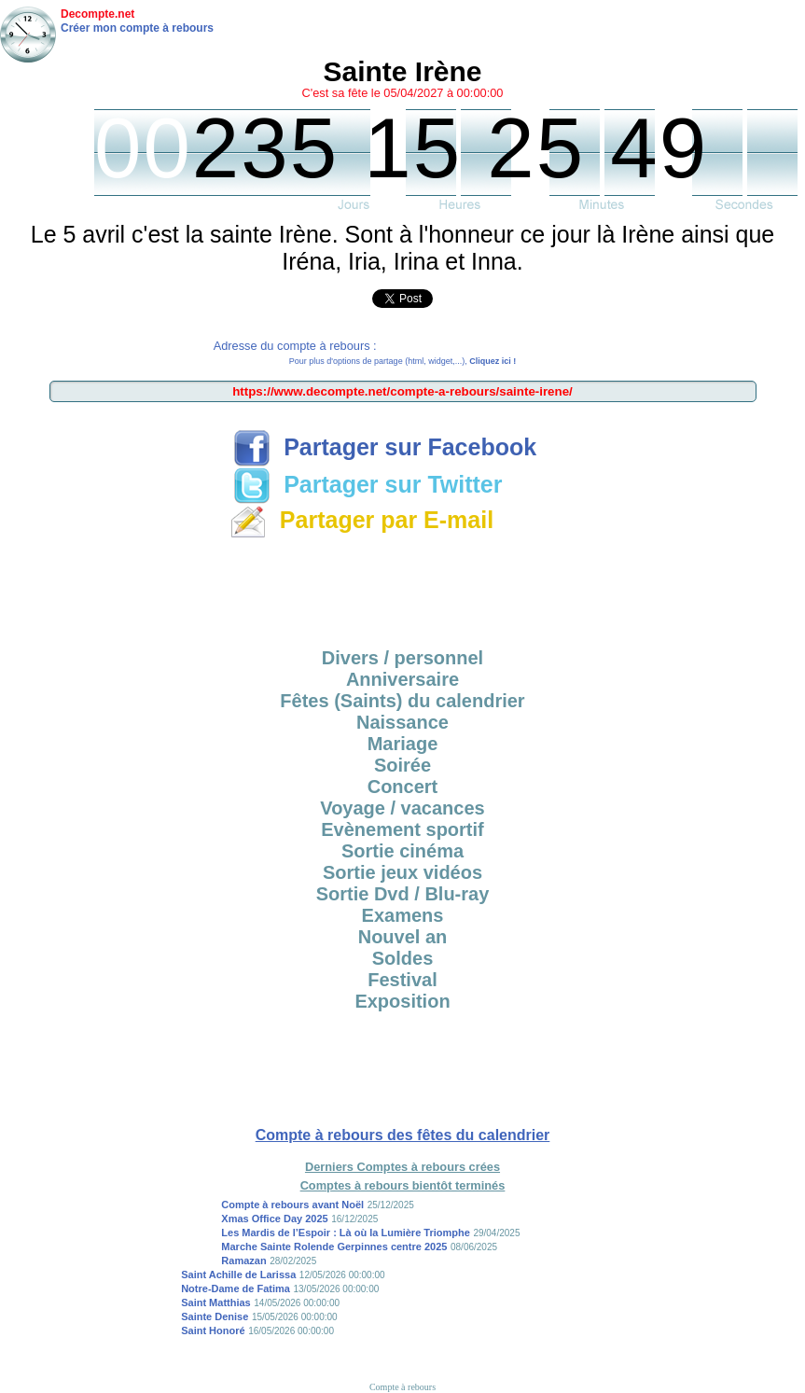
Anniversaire (402, 679)
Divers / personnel (402, 658)
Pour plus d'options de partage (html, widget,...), (402, 361)
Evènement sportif (402, 829)
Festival (402, 979)
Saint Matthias (216, 1302)
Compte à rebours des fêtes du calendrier (403, 1135)
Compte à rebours (402, 1387)
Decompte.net (97, 14)
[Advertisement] (403, 587)
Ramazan (243, 1260)
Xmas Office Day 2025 (274, 1218)
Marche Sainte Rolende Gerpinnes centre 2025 (334, 1246)
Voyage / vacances (402, 808)
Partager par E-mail (361, 520)
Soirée (402, 765)
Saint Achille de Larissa (238, 1274)
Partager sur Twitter (367, 484)
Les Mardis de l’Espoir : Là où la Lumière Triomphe (345, 1232)
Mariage (403, 743)
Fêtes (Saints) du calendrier (402, 700)
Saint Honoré (212, 1330)
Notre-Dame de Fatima (235, 1288)
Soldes (403, 958)
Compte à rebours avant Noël (292, 1204)
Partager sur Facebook (384, 447)
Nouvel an (403, 936)
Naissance (402, 722)
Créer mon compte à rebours (137, 28)
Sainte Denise (214, 1316)
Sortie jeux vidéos (402, 872)
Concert (403, 786)
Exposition (402, 1001)
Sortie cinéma (402, 851)
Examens (403, 915)
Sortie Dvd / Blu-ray (403, 894)
